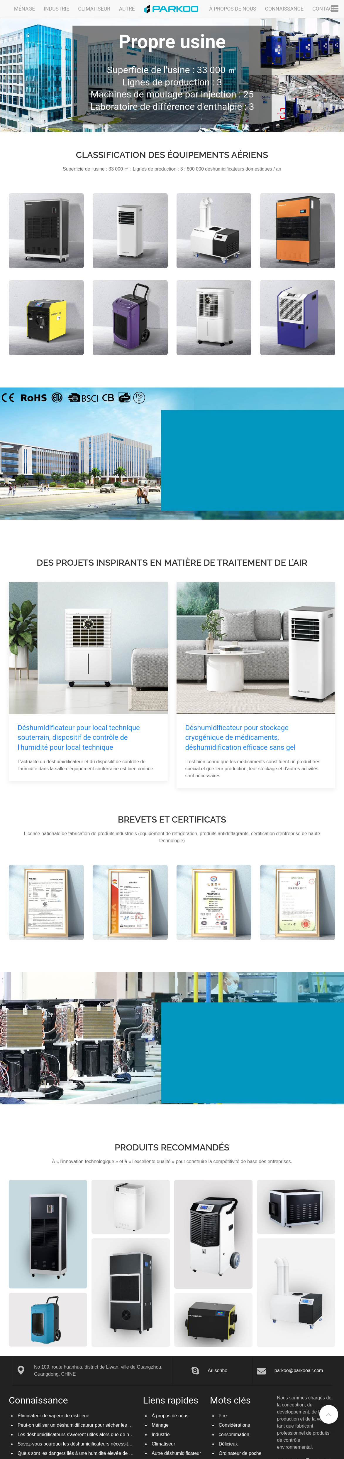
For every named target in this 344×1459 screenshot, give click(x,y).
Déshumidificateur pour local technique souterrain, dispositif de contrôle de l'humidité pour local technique (79, 738)
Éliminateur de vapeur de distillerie (53, 1415)
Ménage (160, 1425)
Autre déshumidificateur (176, 1453)
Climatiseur (163, 1443)
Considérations (234, 1425)
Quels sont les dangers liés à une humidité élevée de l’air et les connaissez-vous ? (103, 1453)
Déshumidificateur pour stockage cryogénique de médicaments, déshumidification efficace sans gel (240, 738)
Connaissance (284, 9)
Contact (323, 9)
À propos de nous (232, 9)
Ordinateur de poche (240, 1453)
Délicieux (228, 1443)
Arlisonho (218, 1370)
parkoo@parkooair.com (298, 1370)
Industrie (161, 1434)
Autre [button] (127, 9)
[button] (328, 1414)
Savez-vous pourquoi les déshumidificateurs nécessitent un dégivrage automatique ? (106, 1443)
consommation (234, 1434)
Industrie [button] (56, 9)
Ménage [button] (24, 9)
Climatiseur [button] (94, 9)
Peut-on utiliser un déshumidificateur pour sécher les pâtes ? (81, 1425)
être (223, 1415)
